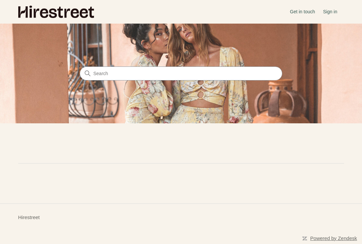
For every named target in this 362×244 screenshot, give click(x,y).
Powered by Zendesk (333, 238)
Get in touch (302, 11)
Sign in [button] (330, 11)
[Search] (181, 73)
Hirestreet (29, 217)
